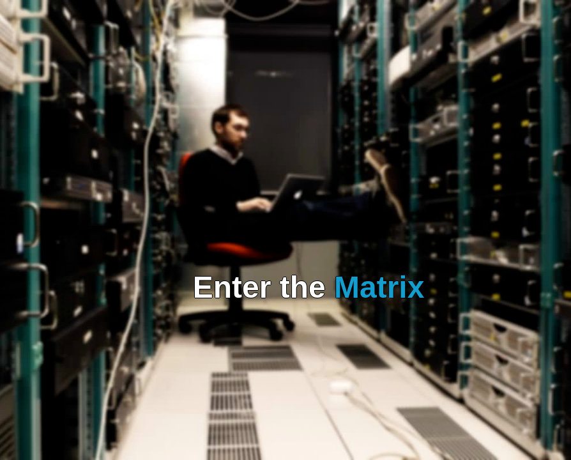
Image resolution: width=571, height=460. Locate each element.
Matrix (379, 287)
